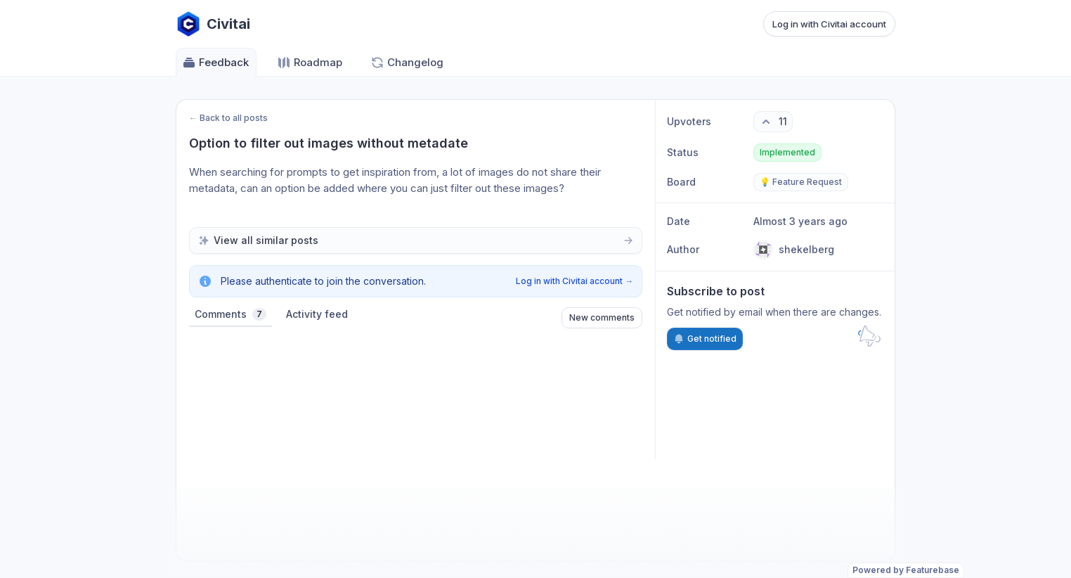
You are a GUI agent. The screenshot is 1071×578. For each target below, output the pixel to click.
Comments (230, 314)
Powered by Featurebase (905, 570)
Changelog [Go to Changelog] (406, 63)
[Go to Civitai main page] (213, 24)
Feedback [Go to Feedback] (215, 63)
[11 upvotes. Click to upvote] (773, 121)
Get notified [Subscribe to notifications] (704, 339)
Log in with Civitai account (829, 24)
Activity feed (317, 314)
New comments (602, 317)
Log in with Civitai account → (574, 281)
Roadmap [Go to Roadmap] (309, 63)
